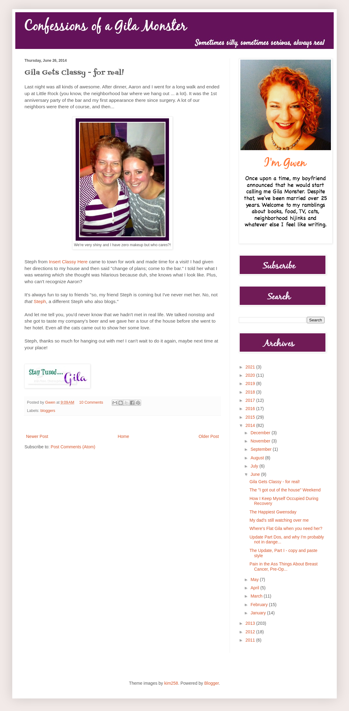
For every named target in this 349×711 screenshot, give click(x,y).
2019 (251, 383)
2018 (251, 392)
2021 (251, 367)
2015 (251, 417)
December (260, 432)
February (259, 604)
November (260, 441)
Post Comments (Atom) (73, 446)
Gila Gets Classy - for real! (275, 481)
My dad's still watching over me (279, 520)
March (257, 596)
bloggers (47, 411)
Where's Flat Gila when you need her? (286, 528)
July (254, 466)
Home (123, 436)
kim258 (171, 683)
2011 (251, 640)
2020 (251, 375)
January (258, 612)
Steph (40, 301)
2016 (251, 408)
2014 (251, 425)
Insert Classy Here (68, 261)
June (255, 474)
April (255, 587)
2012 (251, 631)
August (257, 457)
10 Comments (91, 402)
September (261, 449)
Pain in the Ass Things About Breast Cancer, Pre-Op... (283, 566)
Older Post (209, 436)
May (255, 579)
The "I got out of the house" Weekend (285, 489)
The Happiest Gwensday (273, 511)
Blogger (211, 683)
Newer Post (37, 436)
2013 (251, 623)
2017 (251, 400)
